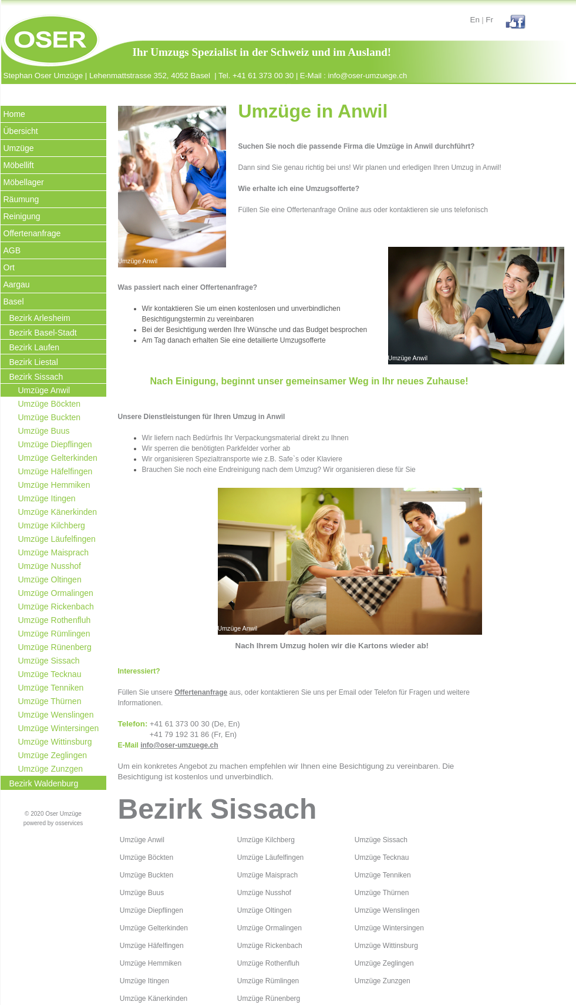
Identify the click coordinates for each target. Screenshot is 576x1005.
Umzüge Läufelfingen (57, 539)
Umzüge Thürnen (50, 701)
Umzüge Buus (44, 431)
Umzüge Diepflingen (55, 444)
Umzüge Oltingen (50, 579)
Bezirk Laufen (34, 347)
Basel (14, 301)
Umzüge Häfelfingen (55, 471)
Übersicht (21, 131)
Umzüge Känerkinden (57, 512)
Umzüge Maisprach (53, 552)
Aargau (17, 284)
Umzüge (19, 148)
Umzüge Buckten (49, 417)
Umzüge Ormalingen (55, 593)
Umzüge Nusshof (49, 566)
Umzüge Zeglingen (52, 755)
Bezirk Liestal (33, 362)
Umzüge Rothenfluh (54, 620)
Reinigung (22, 216)
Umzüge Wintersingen (58, 728)
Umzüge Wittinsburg (55, 741)
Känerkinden (167, 998)
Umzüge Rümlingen (54, 633)
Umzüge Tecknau (50, 674)
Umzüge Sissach (49, 660)
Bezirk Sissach (36, 376)
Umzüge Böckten (49, 403)
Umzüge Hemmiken (54, 485)
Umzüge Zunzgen (50, 768)
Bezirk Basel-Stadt (43, 332)
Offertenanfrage (32, 233)
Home (14, 114)
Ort (9, 267)
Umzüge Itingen (47, 498)
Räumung (21, 199)
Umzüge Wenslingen (56, 714)
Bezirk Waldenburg (44, 783)
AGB (12, 250)
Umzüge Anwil (44, 390)
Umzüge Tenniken (51, 687)
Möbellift (19, 165)
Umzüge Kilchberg (51, 525)
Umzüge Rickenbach (56, 606)
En (475, 19)
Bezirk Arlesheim (39, 318)
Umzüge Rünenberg (55, 647)
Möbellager (24, 182)
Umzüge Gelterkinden (57, 458)
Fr (489, 19)
